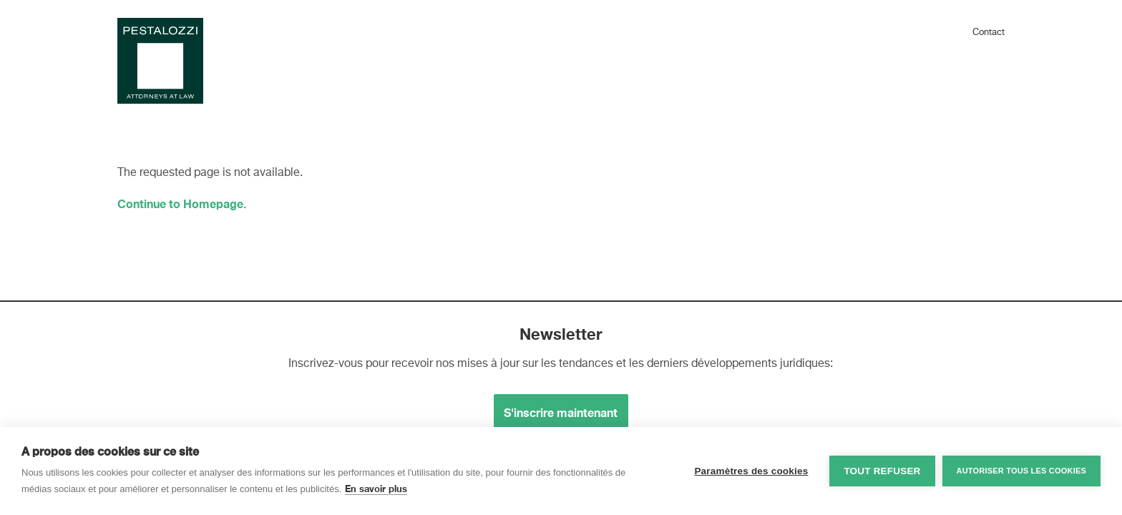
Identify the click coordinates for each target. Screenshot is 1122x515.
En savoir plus (376, 488)
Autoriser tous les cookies (1021, 470)
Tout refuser (882, 471)
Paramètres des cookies (751, 471)
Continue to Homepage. (181, 203)
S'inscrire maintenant (561, 412)
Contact (988, 32)
